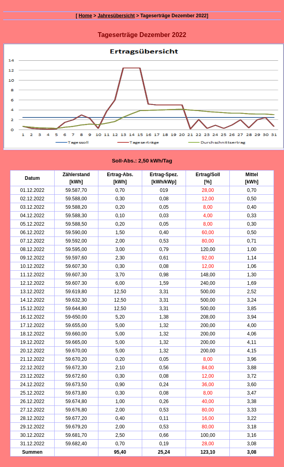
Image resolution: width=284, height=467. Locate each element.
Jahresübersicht (116, 16)
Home (85, 16)
